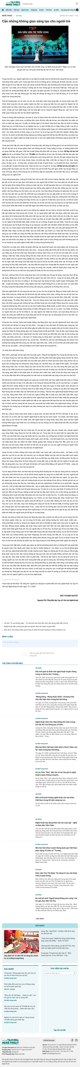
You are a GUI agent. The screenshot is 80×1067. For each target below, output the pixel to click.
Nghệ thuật (25, 10)
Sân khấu (19, 16)
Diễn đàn (9, 10)
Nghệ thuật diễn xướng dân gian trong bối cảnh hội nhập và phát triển (29, 626)
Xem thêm (40, 919)
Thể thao (49, 10)
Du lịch (41, 10)
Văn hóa (16, 10)
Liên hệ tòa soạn (49, 1040)
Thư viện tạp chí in (59, 968)
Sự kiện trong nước (41, 693)
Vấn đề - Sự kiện (9, 989)
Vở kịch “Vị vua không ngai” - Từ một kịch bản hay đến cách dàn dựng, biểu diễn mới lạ (36, 623)
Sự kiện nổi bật (28, 4)
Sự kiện (56, 10)
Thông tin (34, 10)
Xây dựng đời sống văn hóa (70, 10)
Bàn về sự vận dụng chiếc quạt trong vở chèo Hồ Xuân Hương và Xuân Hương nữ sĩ (34, 630)
